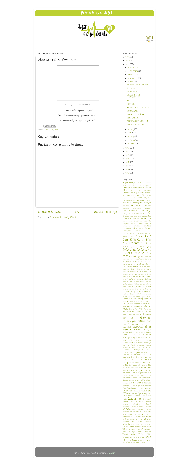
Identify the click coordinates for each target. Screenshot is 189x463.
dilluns (129, 277)
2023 (127, 148)
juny (138, 352)
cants (133, 214)
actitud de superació (130, 188)
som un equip (146, 424)
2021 (127, 155)
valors (132, 437)
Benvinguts (147, 203)
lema (133, 357)
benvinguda (137, 203)
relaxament (126, 407)
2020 (127, 159)
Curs (131, 237)
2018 (127, 166)
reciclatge (133, 402)
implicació (141, 338)
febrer (148, 306)
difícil (124, 277)
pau (149, 391)
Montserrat (126, 378)
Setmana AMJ (128, 417)
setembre (146, 414)
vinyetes (144, 440)
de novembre (133, 71)
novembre (138, 383)
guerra (143, 332)
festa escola (127, 311)
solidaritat (126, 424)
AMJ (144, 195)
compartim (138, 221)
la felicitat (135, 355)
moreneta (134, 378)
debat (142, 257)
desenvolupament (128, 259)
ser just (138, 414)
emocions (143, 291)
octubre (133, 385)
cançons (126, 213)
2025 (127, 60)
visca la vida (131, 443)
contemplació (141, 228)
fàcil (149, 304)
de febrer (131, 140)
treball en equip (129, 432)
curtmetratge (134, 256)
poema (148, 393)
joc (150, 343)
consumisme (127, 229)
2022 (127, 151)
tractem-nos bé (137, 429)
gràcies (131, 332)
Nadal (149, 378)
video (142, 437)
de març (131, 136)
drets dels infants (129, 282)
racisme (125, 402)
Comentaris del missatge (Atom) (63, 217)
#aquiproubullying (129, 183)
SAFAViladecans (129, 409)
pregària (131, 395)
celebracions (146, 218)
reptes (134, 407)
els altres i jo (139, 289)
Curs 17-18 (129, 240)
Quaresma (134, 399)
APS (128, 100)
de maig (131, 129)
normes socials (134, 380)
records (148, 402)
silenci (140, 422)
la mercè (144, 355)
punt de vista (146, 396)
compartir (147, 221)
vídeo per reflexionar (131, 440)
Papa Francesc (132, 388)
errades (148, 294)
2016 (127, 173)
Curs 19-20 (128, 243)
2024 (127, 64)
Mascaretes (130, 368)
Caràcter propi (128, 216)
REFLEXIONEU (132, 111)
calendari (148, 208)
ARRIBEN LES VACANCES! (137, 84)
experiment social (140, 304)
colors (131, 221)
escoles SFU (127, 299)
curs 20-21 (140, 243)
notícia (142, 380)
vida (137, 437)
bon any (126, 206)
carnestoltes (146, 216)
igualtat (148, 335)
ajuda (137, 193)
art (124, 200)
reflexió (125, 404)
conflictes (147, 226)
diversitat (140, 279)
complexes (126, 224)
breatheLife (137, 208)
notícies (148, 380)
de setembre (133, 78)
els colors (148, 289)
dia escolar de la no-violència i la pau (137, 264)
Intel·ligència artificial (130, 343)
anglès (125, 198)
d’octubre (131, 74)
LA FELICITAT (132, 91)
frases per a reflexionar (137, 316)
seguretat (131, 414)
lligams (140, 360)
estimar (125, 301)
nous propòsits (128, 383)
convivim (125, 233)
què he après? (146, 399)
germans (125, 332)
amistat (138, 195)
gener (148, 324)
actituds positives (144, 188)
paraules (137, 391)
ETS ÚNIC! (131, 88)
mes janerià (141, 370)
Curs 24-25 (138, 253)
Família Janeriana (134, 306)
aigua (133, 193)
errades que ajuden (129, 297)
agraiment (147, 190)
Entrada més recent (49, 212)
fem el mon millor (136, 309)
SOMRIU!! (131, 104)
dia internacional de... (131, 266)
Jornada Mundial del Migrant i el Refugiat (137, 348)
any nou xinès (132, 198)
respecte (148, 407)
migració (141, 373)
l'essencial (144, 352)
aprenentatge (142, 198)
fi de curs (147, 311)
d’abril (130, 133)
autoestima (141, 200)
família (125, 306)
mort (139, 378)
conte (134, 228)
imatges (134, 338)
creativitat (132, 233)
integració (148, 340)
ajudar (142, 193)
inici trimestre (135, 340)
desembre (148, 257)
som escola (135, 424)
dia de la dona (140, 259)
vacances (126, 437)
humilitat (141, 335)
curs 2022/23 (140, 247)
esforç (140, 299)
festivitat (140, 311)
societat (148, 422)
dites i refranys (129, 279)
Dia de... (147, 261)
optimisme (141, 386)
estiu (149, 301)
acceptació (148, 183)
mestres (134, 373)
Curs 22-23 (137, 250)
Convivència (147, 231)
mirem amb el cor (143, 375)
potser (125, 396)
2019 (127, 162)
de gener (131, 143)
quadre (125, 399)
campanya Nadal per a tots (134, 211)
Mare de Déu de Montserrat (137, 364)
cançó (148, 210)
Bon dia (134, 205)
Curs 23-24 (48, 130)
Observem (126, 386)
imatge (126, 337)
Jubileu (132, 352)
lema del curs (142, 357)
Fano (143, 307)
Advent (125, 190)
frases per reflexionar (132, 315)
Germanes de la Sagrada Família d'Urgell (137, 328)
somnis (125, 427)
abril (140, 182)
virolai (125, 443)
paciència (148, 386)
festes (134, 311)
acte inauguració (144, 185)
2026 (127, 57)
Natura (125, 380)
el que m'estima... (138, 286)
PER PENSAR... (132, 118)
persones (142, 393)
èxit (131, 304)
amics (133, 196)
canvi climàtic (145, 213)
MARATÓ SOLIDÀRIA (135, 114)
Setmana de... (129, 422)
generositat (127, 327)
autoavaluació (131, 200)
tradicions (147, 429)
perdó (137, 393)
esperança (147, 299)
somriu (131, 427)
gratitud (137, 332)
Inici (77, 212)
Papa (124, 388)
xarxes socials (140, 443)
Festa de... (147, 309)
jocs (124, 345)
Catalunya (136, 219)
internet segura (143, 343)
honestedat (132, 335)
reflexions (136, 404)
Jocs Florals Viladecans (135, 345)
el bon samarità (143, 284)
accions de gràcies (129, 185)
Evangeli (126, 303)
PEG (124, 393)
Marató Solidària (135, 363)
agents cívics (136, 190)
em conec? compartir (131, 291)
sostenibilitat (146, 427)
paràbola (141, 388)
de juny (131, 81)
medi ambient (145, 367)
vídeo (56, 130)
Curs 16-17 (143, 236)
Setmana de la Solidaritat (140, 419)
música (144, 378)
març (144, 362)
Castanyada (127, 219)
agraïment (126, 193)
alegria (128, 196)
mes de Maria (128, 370)
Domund (148, 279)
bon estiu (143, 206)
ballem (149, 200)
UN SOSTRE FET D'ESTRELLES (133, 96)
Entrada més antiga (105, 212)
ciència (125, 221)
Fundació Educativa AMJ (133, 324)
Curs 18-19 (144, 240)
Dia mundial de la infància (137, 272)
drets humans (140, 282)
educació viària (133, 284)
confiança (137, 226)
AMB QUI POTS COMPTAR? (138, 107)
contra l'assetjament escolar (137, 229)
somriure (138, 427)
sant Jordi (143, 412)
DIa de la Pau (137, 261)
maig (125, 362)
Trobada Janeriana (144, 432)
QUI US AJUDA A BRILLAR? (138, 121)
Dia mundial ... (135, 269)
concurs (133, 223)
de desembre (133, 67)
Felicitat (125, 309)
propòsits (138, 396)
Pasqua (144, 390)
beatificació (127, 203)
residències (140, 407)
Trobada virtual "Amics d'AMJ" (137, 434)
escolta (135, 299)
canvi (137, 214)
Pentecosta (130, 393)
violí (149, 440)
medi (136, 368)
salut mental (134, 412)
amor (149, 195)
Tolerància (126, 429)
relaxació (148, 404)
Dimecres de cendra (142, 276)
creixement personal (144, 233)
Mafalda (148, 360)
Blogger (112, 453)
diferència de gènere (144, 274)
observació (147, 383)
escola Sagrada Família (143, 297)
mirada (131, 375)
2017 (127, 169)
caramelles (137, 216)
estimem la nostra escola (138, 301)
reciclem (141, 402)
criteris (125, 237)
